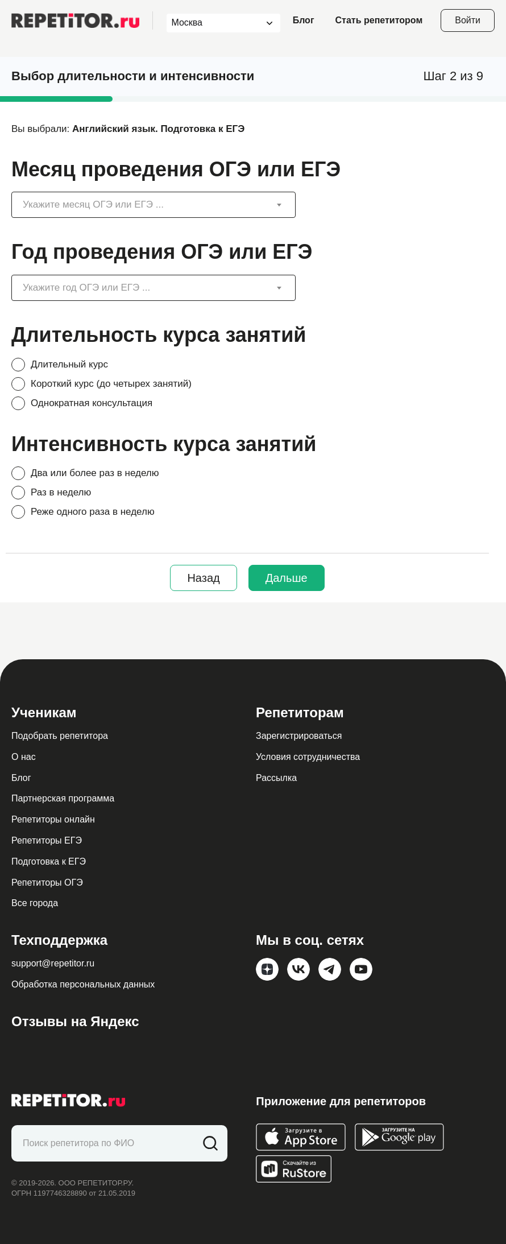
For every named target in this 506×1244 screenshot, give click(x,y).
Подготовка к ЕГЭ (48, 861)
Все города (34, 903)
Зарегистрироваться (299, 736)
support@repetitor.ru (52, 963)
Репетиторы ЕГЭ (46, 840)
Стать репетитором (379, 20)
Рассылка (276, 778)
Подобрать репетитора (59, 736)
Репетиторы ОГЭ (47, 882)
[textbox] (145, 205)
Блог (303, 20)
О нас (23, 757)
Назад (203, 578)
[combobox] (213, 23)
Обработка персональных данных (83, 984)
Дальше (287, 578)
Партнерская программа (62, 798)
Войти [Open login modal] (467, 20)
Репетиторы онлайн (53, 819)
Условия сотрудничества (308, 757)
